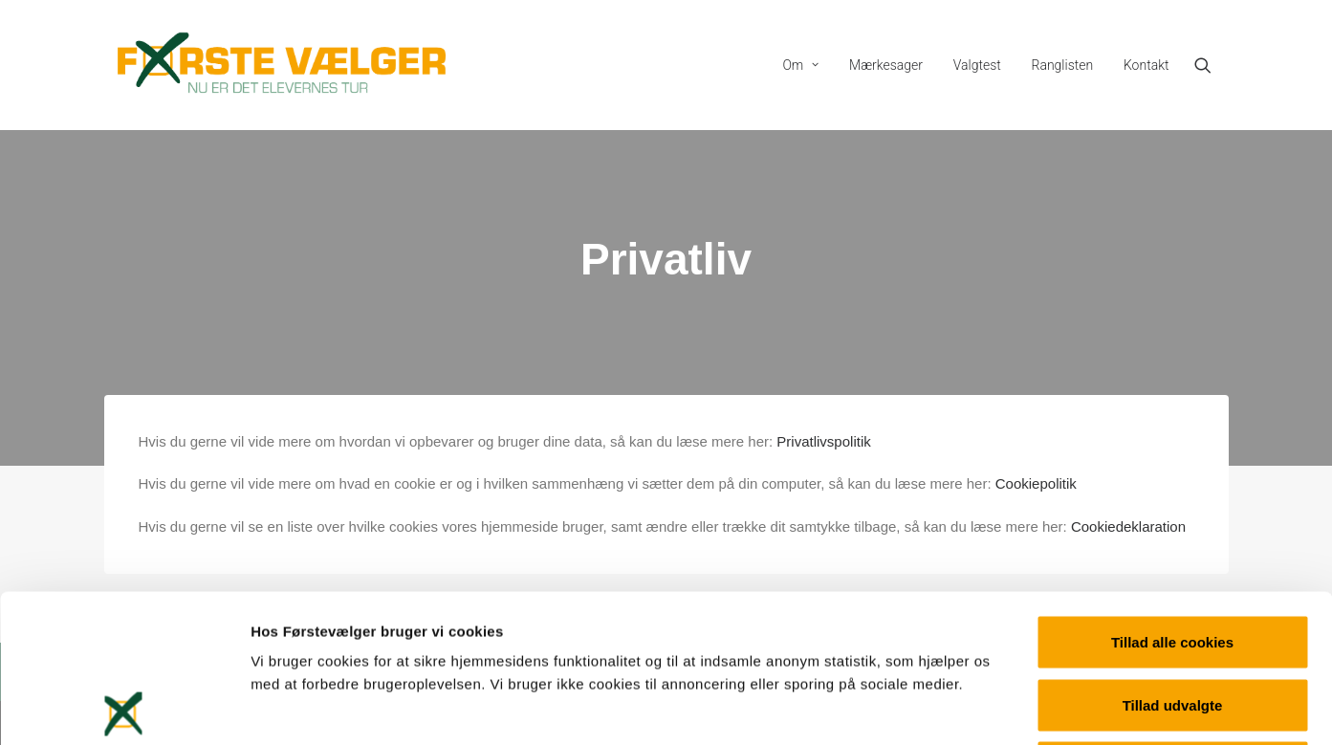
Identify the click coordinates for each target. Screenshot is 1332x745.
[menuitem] (800, 65)
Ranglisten (1063, 65)
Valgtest (977, 65)
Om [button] (800, 65)
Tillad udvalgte (1173, 557)
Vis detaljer (994, 707)
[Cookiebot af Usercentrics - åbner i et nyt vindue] (123, 707)
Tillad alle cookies (1172, 494)
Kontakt (1146, 65)
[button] (1211, 65)
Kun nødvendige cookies (1172, 619)
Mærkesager (886, 65)
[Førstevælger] (282, 65)
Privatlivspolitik (823, 441)
